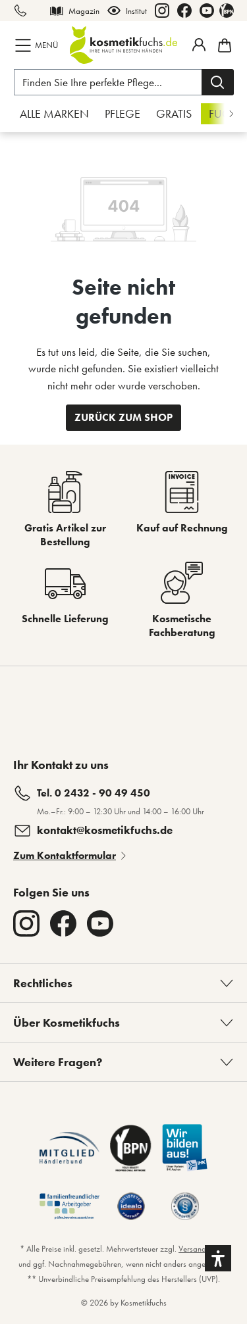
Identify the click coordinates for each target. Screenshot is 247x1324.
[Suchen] (218, 82)
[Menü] (38, 45)
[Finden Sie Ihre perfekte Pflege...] (108, 82)
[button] (218, 1258)
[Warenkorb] (222, 45)
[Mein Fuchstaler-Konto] (198, 44)
